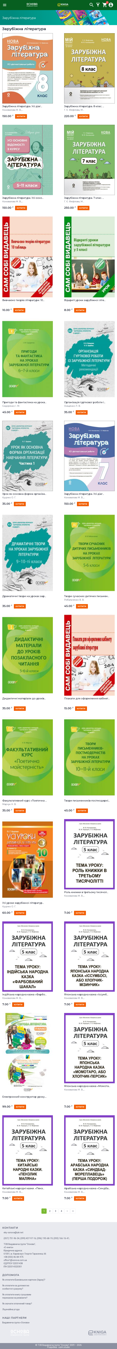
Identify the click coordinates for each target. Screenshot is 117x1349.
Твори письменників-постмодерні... (87, 800)
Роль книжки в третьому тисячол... (86, 892)
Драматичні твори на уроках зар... (24, 596)
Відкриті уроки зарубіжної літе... (84, 300)
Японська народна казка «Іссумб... (86, 994)
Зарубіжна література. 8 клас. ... (84, 106)
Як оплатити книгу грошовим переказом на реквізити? (16, 1296)
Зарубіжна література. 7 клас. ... (84, 198)
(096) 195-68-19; (45, 1238)
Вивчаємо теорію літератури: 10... (23, 300)
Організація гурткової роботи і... (84, 402)
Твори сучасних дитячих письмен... (86, 596)
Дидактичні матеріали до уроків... (24, 698)
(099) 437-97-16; (28, 1238)
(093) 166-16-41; (61, 1238)
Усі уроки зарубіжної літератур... (23, 903)
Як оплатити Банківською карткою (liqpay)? (23, 1280)
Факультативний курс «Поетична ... (24, 800)
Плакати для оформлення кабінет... (87, 698)
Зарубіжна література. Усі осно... (22, 198)
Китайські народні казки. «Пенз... (23, 1188)
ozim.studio (64, 1347)
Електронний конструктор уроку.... (24, 1097)
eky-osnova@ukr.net (13, 1232)
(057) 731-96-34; (12, 1238)
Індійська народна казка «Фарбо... (24, 994)
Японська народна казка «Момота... (87, 1086)
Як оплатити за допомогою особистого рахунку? (15, 1287)
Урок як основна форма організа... (24, 494)
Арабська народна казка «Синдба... (87, 1188)
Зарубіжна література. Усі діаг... (22, 106)
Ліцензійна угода (11, 1309)
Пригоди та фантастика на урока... (24, 402)
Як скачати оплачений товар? (17, 1303)
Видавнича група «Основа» (16, 1322)
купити (21, 116)
